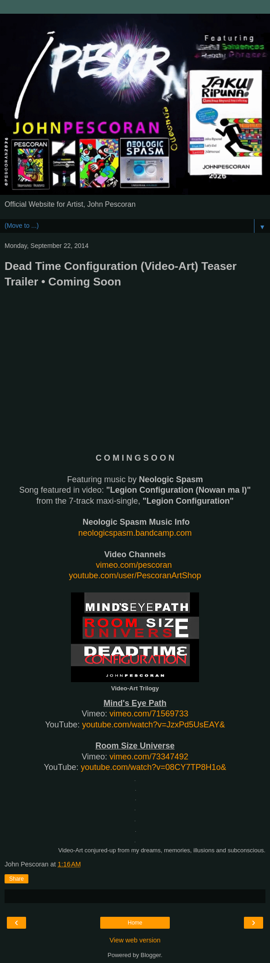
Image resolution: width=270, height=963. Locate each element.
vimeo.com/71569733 (148, 713)
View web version (135, 940)
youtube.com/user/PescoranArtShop (135, 575)
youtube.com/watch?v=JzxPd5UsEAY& (153, 724)
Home (135, 923)
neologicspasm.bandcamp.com (135, 533)
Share (16, 879)
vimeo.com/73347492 (148, 756)
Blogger (150, 955)
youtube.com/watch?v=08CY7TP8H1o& (154, 767)
